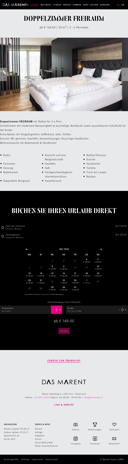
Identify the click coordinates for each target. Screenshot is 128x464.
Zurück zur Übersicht (64, 360)
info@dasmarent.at (93, 397)
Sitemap (25, 459)
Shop (86, 4)
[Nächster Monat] (101, 249)
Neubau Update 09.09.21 (17, 428)
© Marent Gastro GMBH (112, 459)
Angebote (40, 435)
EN (123, 4)
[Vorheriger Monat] (27, 249)
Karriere (105, 4)
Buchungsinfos (11, 459)
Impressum (37, 459)
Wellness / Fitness (51, 4)
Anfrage (39, 432)
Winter (67, 4)
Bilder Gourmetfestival (46, 445)
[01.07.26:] (64, 273)
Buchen (94, 4)
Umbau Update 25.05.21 (16, 432)
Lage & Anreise (64, 404)
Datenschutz (52, 459)
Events (38, 439)
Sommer (77, 4)
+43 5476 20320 (42, 397)
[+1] (60, 310)
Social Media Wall (44, 442)
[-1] (53, 310)
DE (118, 4)
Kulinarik (23, 4)
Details (19, 229)
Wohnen (35, 4)
